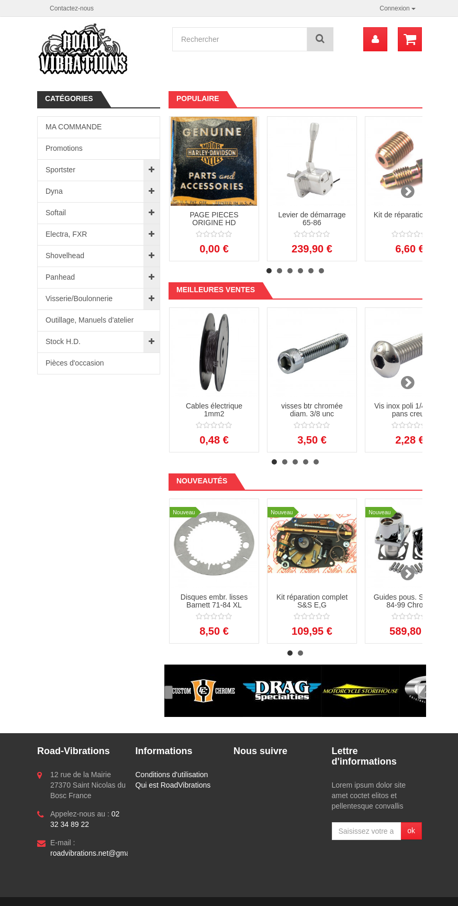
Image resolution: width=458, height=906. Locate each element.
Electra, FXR (66, 234)
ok (411, 830)
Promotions (64, 148)
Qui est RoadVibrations (173, 785)
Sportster (60, 169)
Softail (56, 212)
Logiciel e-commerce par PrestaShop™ (109, 893)
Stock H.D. (63, 341)
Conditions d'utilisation (172, 774)
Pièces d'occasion (75, 363)
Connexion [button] (397, 8)
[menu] (375, 39)
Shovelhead (65, 255)
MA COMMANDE (74, 127)
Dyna (54, 191)
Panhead (60, 277)
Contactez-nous (72, 8)
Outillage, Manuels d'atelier (89, 320)
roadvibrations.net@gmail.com (99, 853)
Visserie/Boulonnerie (79, 298)
